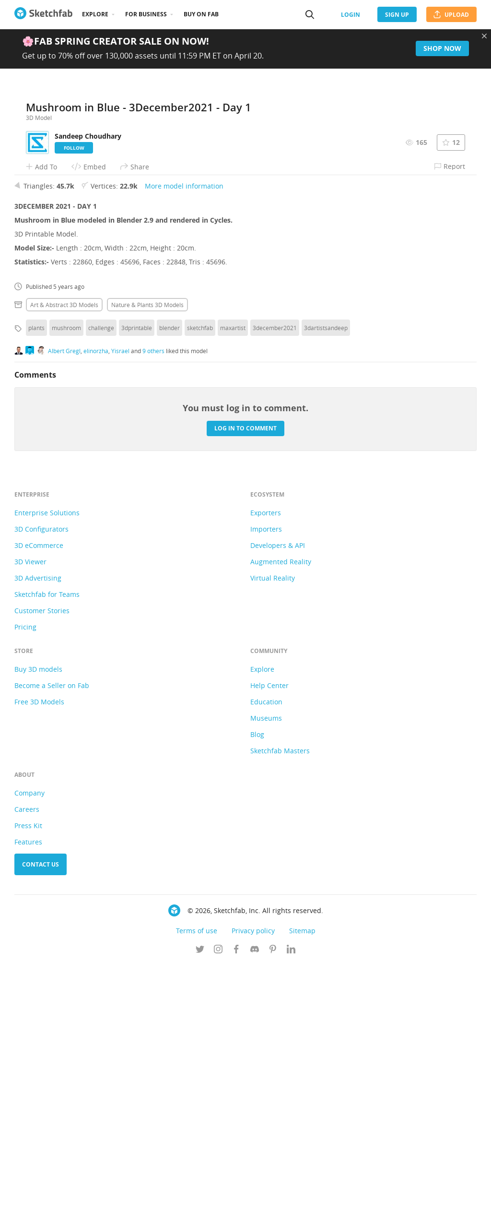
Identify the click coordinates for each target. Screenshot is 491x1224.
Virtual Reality (272, 837)
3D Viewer (30, 820)
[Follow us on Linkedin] (291, 1209)
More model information (184, 445)
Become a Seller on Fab (51, 944)
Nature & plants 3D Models (147, 564)
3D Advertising (37, 837)
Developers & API (277, 804)
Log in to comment (245, 687)
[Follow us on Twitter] (200, 1209)
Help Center (269, 944)
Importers (266, 788)
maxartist (233, 587)
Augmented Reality (280, 820)
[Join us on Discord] (254, 1209)
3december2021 (275, 587)
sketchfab (200, 587)
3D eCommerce (38, 804)
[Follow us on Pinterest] (273, 1209)
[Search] (309, 14)
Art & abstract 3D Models (64, 564)
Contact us (40, 1123)
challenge (101, 587)
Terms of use (196, 1189)
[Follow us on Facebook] (236, 1209)
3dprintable (136, 587)
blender (169, 587)
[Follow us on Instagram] (218, 1209)
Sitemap (302, 1189)
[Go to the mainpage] (43, 14)
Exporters (265, 771)
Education (266, 960)
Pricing (25, 886)
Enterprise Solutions (47, 771)
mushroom (66, 587)
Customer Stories (42, 869)
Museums (266, 977)
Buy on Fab (201, 14)
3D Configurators (41, 788)
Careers (26, 1068)
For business (146, 14)
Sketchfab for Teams (47, 853)
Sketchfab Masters (280, 1009)
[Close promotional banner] (484, 36)
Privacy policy (253, 1189)
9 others (153, 610)
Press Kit (28, 1084)
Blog (257, 993)
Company (29, 1052)
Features (28, 1100)
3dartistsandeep (326, 587)
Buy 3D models (38, 928)
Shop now (442, 48)
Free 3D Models (39, 960)
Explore (95, 14)
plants (36, 587)
